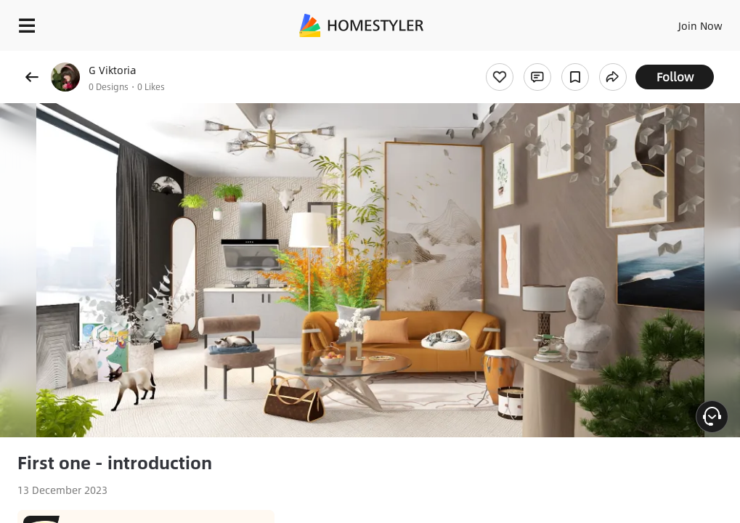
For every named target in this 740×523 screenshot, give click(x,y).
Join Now (700, 25)
